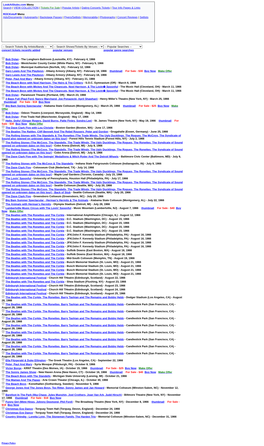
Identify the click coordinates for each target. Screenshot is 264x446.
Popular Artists (70, 7)
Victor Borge (14, 368)
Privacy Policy (9, 443)
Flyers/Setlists (72, 17)
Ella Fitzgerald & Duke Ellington (26, 360)
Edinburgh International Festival (26, 277)
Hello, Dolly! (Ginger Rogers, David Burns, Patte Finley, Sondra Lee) (49, 120)
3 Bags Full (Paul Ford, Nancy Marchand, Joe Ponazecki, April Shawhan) (52, 98)
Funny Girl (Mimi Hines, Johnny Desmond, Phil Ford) (39, 401)
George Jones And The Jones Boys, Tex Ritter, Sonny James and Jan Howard (55, 387)
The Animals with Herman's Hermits (28, 204)
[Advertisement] (78, 31)
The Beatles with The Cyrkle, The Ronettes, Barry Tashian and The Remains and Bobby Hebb (65, 297)
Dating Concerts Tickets (96, 7)
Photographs (107, 17)
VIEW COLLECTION (26, 7)
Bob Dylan (12, 59)
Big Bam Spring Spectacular (24, 105)
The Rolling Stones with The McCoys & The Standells (39, 163)
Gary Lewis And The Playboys (25, 71)
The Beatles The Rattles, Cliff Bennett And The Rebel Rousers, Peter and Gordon (57, 131)
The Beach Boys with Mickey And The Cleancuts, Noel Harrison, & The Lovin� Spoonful (62, 86)
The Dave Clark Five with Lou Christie (30, 127)
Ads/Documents (12, 17)
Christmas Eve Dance (19, 408)
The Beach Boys (16, 383)
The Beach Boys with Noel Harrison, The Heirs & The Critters (44, 82)
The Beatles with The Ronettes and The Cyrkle (35, 215)
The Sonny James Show (21, 372)
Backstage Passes (51, 17)
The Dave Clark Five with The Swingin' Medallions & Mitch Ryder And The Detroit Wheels (62, 156)
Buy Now (150, 71)
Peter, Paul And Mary (19, 78)
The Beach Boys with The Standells (28, 376)
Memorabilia (90, 17)
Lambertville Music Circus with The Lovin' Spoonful (38, 208)
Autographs (31, 17)
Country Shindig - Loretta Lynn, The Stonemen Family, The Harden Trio (51, 416)
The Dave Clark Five (18, 167)
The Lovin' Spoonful (18, 178)
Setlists (144, 17)
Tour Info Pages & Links (126, 7)
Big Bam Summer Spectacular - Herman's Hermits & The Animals (47, 200)
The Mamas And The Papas (23, 379)
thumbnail (116, 71)
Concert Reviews (127, 17)
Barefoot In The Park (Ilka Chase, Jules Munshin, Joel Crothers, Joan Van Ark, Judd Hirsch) (64, 394)
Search (7, 7)
